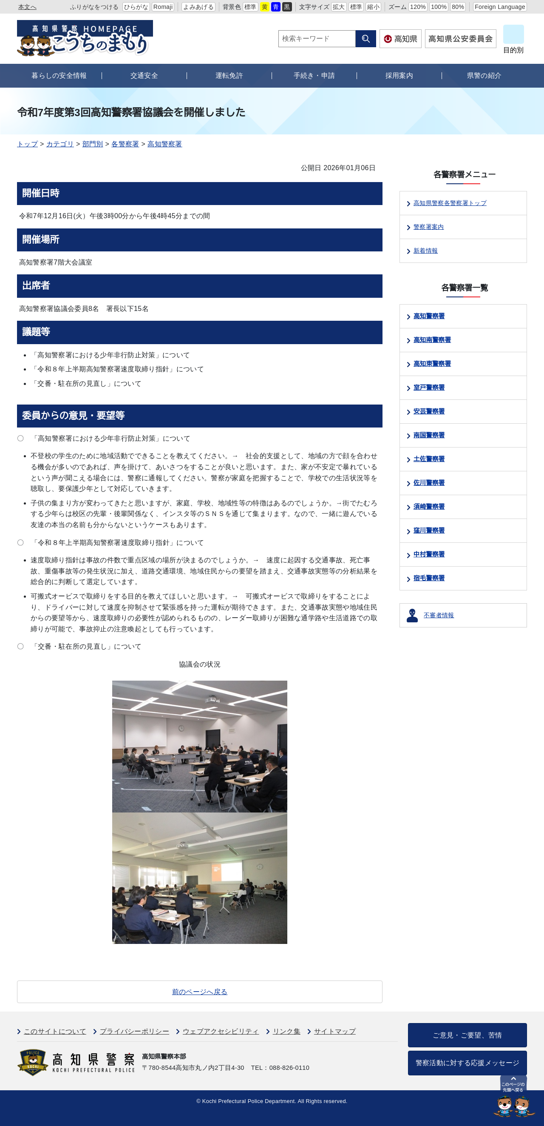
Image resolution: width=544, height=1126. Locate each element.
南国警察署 (429, 435)
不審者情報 (439, 615)
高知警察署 (164, 144)
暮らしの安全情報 (59, 75)
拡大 (339, 6)
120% (418, 6)
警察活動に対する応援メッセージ (468, 1062)
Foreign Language (500, 6)
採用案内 (399, 75)
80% (458, 6)
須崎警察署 (429, 506)
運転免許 (229, 75)
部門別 (92, 144)
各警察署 (125, 144)
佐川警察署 (429, 482)
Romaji (163, 6)
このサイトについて (55, 1031)
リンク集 (286, 1031)
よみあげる (198, 6)
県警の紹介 (484, 75)
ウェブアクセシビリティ (221, 1031)
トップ (27, 144)
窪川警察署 (429, 530)
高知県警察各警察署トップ (450, 203)
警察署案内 (429, 226)
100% (439, 6)
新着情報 (426, 250)
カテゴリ (60, 144)
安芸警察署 (429, 411)
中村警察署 (429, 554)
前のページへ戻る (200, 991)
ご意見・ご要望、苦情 (467, 1035)
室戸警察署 (429, 387)
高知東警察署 (432, 363)
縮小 (373, 6)
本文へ (27, 6)
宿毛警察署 (429, 578)
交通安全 (144, 75)
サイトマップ (335, 1031)
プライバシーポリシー (134, 1031)
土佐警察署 (429, 459)
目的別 (513, 50)
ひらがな (136, 6)
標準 (250, 6)
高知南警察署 (432, 339)
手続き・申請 (314, 75)
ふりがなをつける (94, 6)
